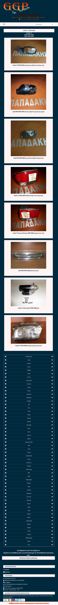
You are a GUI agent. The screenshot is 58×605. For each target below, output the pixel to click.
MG (29, 473)
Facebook (6, 569)
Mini (29, 476)
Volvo (28, 541)
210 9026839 (41, 17)
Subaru (29, 524)
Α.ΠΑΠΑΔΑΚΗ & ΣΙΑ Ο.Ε (9, 578)
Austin (29, 363)
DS (29, 404)
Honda (29, 421)
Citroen (29, 384)
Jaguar (29, 438)
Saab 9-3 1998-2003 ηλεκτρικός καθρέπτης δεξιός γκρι (28, 65)
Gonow (29, 418)
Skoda (29, 514)
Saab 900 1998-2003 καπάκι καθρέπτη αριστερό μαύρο (28, 111)
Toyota (29, 534)
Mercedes (29, 469)
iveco (28, 432)
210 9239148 (25, 17)
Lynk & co (29, 462)
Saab (29, 507)
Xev (29, 544)
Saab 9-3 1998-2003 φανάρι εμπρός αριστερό (28, 345)
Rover (29, 503)
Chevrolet (29, 380)
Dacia (29, 391)
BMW (29, 370)
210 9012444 (16, 17)
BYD (29, 373)
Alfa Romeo (29, 356)
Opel (29, 486)
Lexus (29, 459)
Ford (29, 411)
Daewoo (29, 394)
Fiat (29, 408)
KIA (29, 445)
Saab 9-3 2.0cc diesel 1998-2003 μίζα (28, 308)
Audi (29, 360)
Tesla (28, 531)
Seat (29, 510)
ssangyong (29, 520)
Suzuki (29, 527)
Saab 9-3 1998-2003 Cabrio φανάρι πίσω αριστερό (28, 195)
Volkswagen (29, 538)
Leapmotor (29, 455)
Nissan (29, 483)
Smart (29, 517)
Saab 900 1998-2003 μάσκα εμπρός (28, 270)
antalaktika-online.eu (19, 603)
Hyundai (29, 425)
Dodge (29, 401)
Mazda (29, 466)
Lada (29, 449)
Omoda (29, 490)
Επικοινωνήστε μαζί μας (28, 558)
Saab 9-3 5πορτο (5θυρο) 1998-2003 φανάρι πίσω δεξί (28, 233)
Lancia (29, 452)
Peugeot (28, 493)
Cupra (29, 387)
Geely (29, 414)
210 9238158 (33, 17)
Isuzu (28, 428)
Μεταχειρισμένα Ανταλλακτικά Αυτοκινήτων (37, 603)
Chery (29, 377)
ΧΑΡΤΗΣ (6, 572)
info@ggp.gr (7, 582)
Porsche (29, 497)
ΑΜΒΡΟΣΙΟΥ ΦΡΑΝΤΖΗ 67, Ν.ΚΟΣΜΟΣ (28, 15)
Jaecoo (29, 435)
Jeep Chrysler (29, 442)
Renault (29, 500)
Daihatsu (28, 397)
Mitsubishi (29, 479)
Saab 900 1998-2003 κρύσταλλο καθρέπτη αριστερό (28, 158)
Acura (29, 367)
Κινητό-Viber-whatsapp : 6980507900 (29, 19)
